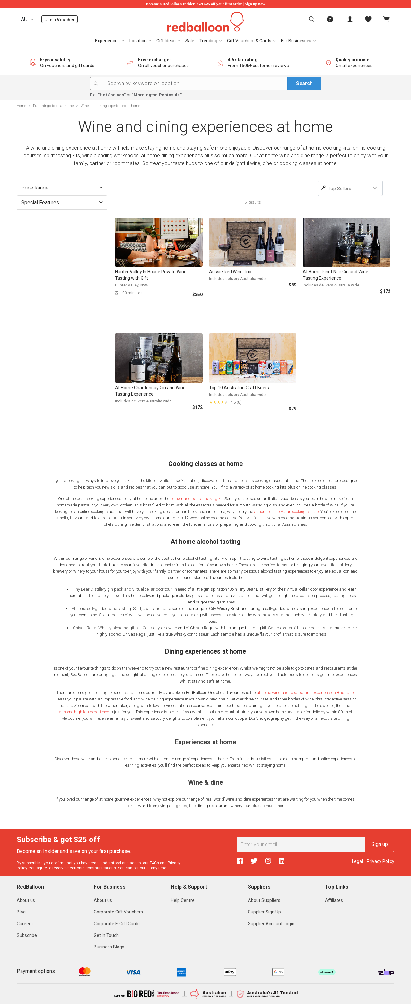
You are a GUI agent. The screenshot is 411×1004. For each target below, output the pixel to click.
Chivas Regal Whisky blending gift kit (107, 627)
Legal (357, 861)
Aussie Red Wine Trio (230, 271)
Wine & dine (205, 782)
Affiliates (334, 900)
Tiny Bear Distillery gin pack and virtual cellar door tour (122, 589)
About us (26, 900)
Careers (25, 923)
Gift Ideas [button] (166, 40)
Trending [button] (208, 40)
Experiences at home (205, 742)
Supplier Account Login (271, 923)
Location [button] (138, 40)
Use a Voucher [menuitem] (61, 19)
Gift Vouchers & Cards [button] (249, 40)
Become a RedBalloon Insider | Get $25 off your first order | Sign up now (205, 4)
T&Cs (154, 863)
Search (304, 83)
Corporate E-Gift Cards (117, 923)
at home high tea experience (84, 711)
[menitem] (368, 19)
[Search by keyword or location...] (213, 83)
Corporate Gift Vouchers (118, 911)
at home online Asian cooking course (286, 511)
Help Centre (183, 900)
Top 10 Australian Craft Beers (239, 387)
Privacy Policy (380, 861)
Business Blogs (109, 946)
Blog (21, 911)
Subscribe (27, 935)
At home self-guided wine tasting (101, 608)
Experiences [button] (107, 40)
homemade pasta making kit (196, 498)
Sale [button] (189, 40)
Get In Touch (106, 935)
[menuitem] (312, 19)
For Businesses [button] (296, 40)
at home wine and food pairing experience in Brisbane (305, 692)
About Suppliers (264, 900)
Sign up (379, 844)
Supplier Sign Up (264, 911)
